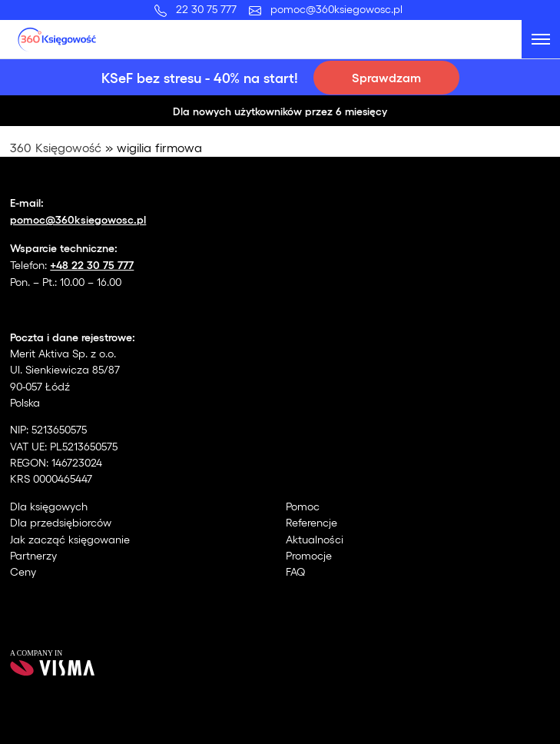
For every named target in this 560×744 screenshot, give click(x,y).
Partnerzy (33, 555)
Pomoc (303, 506)
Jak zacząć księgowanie (70, 539)
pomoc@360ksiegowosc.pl (336, 8)
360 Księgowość (55, 147)
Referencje (311, 522)
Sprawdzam (386, 77)
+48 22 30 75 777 (92, 264)
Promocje (309, 555)
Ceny (23, 571)
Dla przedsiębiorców (60, 522)
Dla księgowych (49, 506)
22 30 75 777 (209, 8)
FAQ (296, 571)
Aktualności (314, 539)
